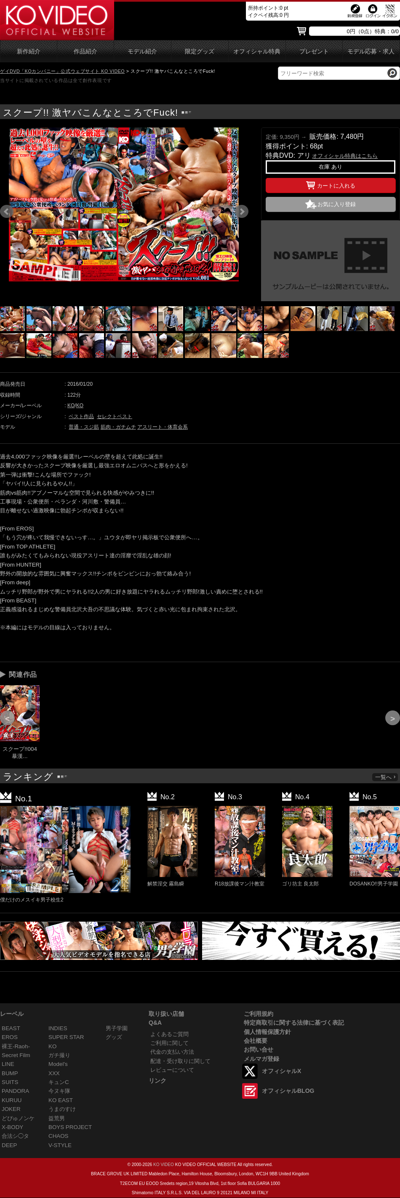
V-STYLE (60, 1145)
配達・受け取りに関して (180, 1061)
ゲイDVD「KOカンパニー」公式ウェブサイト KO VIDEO (62, 71)
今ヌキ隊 (59, 1091)
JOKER (11, 1109)
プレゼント (314, 51)
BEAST (11, 1028)
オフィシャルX (281, 1071)
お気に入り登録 (336, 204)
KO (71, 405)
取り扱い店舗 (166, 1013)
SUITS (10, 1082)
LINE (8, 1064)
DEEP (9, 1145)
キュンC (58, 1082)
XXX (54, 1073)
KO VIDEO (163, 1164)
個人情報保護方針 (267, 1031)
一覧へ (385, 777)
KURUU (12, 1100)
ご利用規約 (258, 1013)
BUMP (10, 1073)
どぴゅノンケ (18, 1118)
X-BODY (12, 1127)
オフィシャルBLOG (288, 1090)
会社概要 (255, 1040)
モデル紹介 (142, 51)
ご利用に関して (169, 1043)
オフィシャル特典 (256, 51)
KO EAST (60, 1100)
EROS (10, 1037)
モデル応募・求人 (371, 51)
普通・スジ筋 (84, 427)
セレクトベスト (114, 416)
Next (241, 211)
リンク (157, 1080)
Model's (58, 1064)
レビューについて (172, 1070)
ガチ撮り (59, 1055)
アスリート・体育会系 (162, 427)
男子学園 (117, 1028)
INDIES (57, 1028)
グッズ (114, 1037)
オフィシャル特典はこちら (345, 156)
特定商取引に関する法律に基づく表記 (294, 1022)
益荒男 (56, 1118)
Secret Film (16, 1055)
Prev (6, 211)
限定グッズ (199, 51)
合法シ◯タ (15, 1136)
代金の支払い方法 (172, 1052)
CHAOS (58, 1136)
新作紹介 (28, 51)
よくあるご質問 (169, 1034)
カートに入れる (330, 184)
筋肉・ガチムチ (118, 427)
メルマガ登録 (261, 1058)
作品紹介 (85, 51)
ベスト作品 (81, 416)
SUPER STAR (66, 1037)
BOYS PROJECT (70, 1127)
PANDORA (15, 1091)
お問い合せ (258, 1049)
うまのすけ (62, 1109)
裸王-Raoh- (16, 1046)
